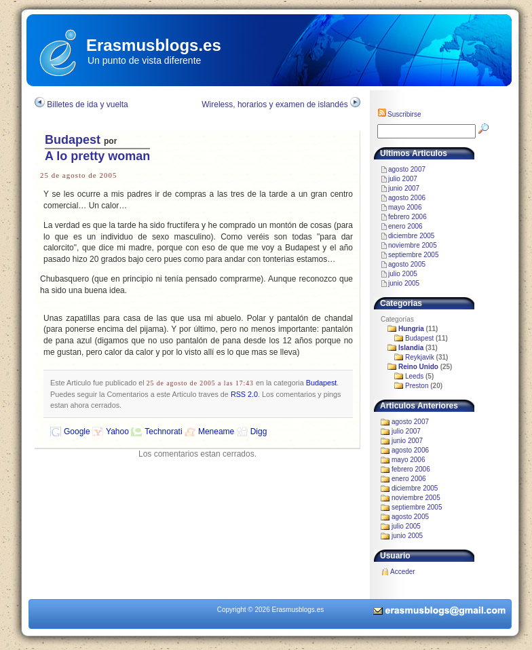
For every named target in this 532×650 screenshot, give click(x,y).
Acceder (402, 571)
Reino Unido (418, 366)
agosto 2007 (406, 169)
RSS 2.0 (244, 394)
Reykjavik (419, 357)
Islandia (410, 347)
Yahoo (117, 431)
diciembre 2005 (411, 236)
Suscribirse (399, 114)
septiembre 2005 (413, 255)
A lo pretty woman (97, 156)
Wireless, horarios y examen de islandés (274, 104)
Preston (416, 385)
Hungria (411, 328)
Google (77, 431)
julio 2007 (402, 179)
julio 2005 (402, 274)
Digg (258, 431)
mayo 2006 (404, 207)
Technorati (163, 431)
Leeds (414, 376)
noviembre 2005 (412, 245)
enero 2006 (405, 226)
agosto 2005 (406, 264)
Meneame (216, 431)
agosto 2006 (406, 198)
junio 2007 (403, 188)
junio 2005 (403, 283)
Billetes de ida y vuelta (87, 104)
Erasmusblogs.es (153, 45)
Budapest (72, 140)
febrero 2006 (407, 217)
